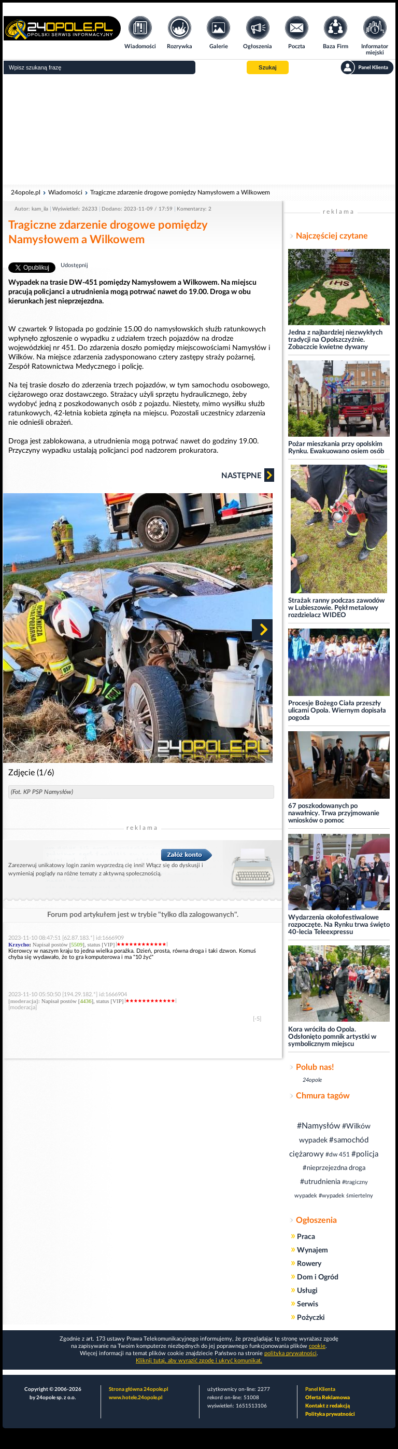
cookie (317, 1346)
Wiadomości (65, 192)
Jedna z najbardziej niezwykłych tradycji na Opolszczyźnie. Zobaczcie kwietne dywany (335, 340)
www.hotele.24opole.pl (135, 1397)
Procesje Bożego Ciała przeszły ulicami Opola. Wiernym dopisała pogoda (337, 710)
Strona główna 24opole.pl (138, 1389)
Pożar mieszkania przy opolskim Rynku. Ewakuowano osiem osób (336, 448)
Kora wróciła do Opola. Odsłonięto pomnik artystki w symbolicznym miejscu (332, 1037)
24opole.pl (25, 192)
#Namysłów (318, 1126)
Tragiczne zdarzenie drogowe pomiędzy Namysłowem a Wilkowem (180, 192)
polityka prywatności (290, 1353)
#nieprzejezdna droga (334, 1168)
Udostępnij (74, 265)
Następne (247, 475)
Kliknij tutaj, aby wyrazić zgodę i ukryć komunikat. (199, 1360)
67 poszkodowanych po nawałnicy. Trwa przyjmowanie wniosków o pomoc (333, 813)
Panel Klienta (320, 1389)
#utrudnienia (320, 1182)
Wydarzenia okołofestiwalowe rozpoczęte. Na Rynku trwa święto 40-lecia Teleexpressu (339, 925)
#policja (364, 1154)
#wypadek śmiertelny (346, 1196)
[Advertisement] (199, 130)
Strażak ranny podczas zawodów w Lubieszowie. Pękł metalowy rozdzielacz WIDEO (336, 608)
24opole (312, 1080)
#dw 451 (337, 1154)
